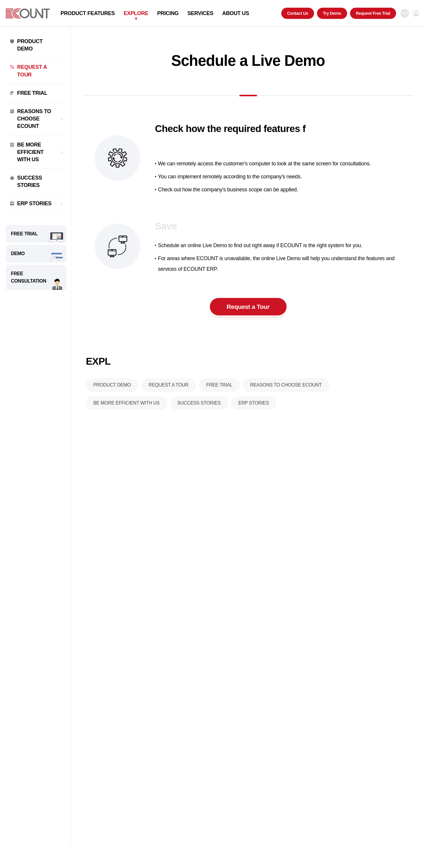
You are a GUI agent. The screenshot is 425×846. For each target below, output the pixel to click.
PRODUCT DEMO (29, 45)
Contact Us (297, 13)
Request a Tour (248, 309)
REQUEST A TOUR (32, 70)
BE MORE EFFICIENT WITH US (30, 152)
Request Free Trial (373, 13)
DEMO (18, 253)
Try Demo (332, 13)
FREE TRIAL (32, 93)
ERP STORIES (34, 203)
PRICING (168, 13)
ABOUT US (235, 13)
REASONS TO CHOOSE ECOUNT (34, 118)
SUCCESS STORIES (29, 181)
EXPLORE (136, 13)
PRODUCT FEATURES (88, 13)
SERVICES (200, 13)
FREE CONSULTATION (28, 277)
